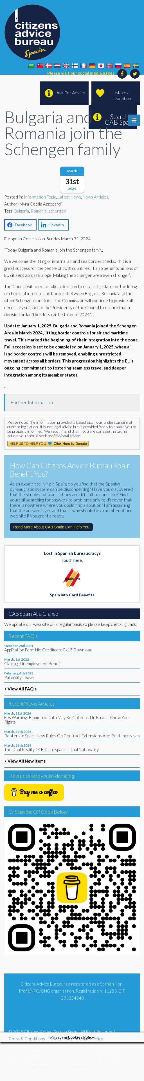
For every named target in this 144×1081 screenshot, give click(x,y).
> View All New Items (25, 760)
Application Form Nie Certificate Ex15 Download (48, 649)
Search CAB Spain (119, 119)
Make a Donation (122, 95)
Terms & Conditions (26, 1038)
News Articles (95, 196)
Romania (39, 210)
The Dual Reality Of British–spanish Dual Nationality (51, 749)
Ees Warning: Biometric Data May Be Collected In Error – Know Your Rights (67, 719)
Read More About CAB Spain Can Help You (51, 527)
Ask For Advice (71, 92)
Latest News (69, 196)
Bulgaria (21, 210)
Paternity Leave (19, 677)
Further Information (32, 402)
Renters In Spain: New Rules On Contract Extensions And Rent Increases (72, 735)
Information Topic (40, 196)
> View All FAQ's (20, 688)
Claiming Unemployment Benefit (33, 663)
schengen (57, 210)
